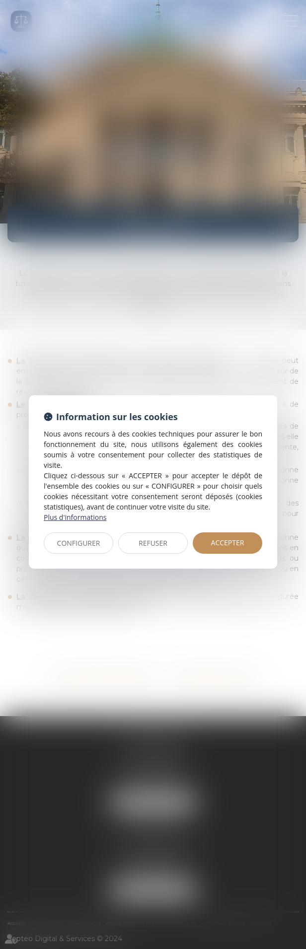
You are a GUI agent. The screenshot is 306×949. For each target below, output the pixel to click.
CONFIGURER (78, 543)
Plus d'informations (75, 517)
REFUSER (153, 543)
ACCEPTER (227, 542)
